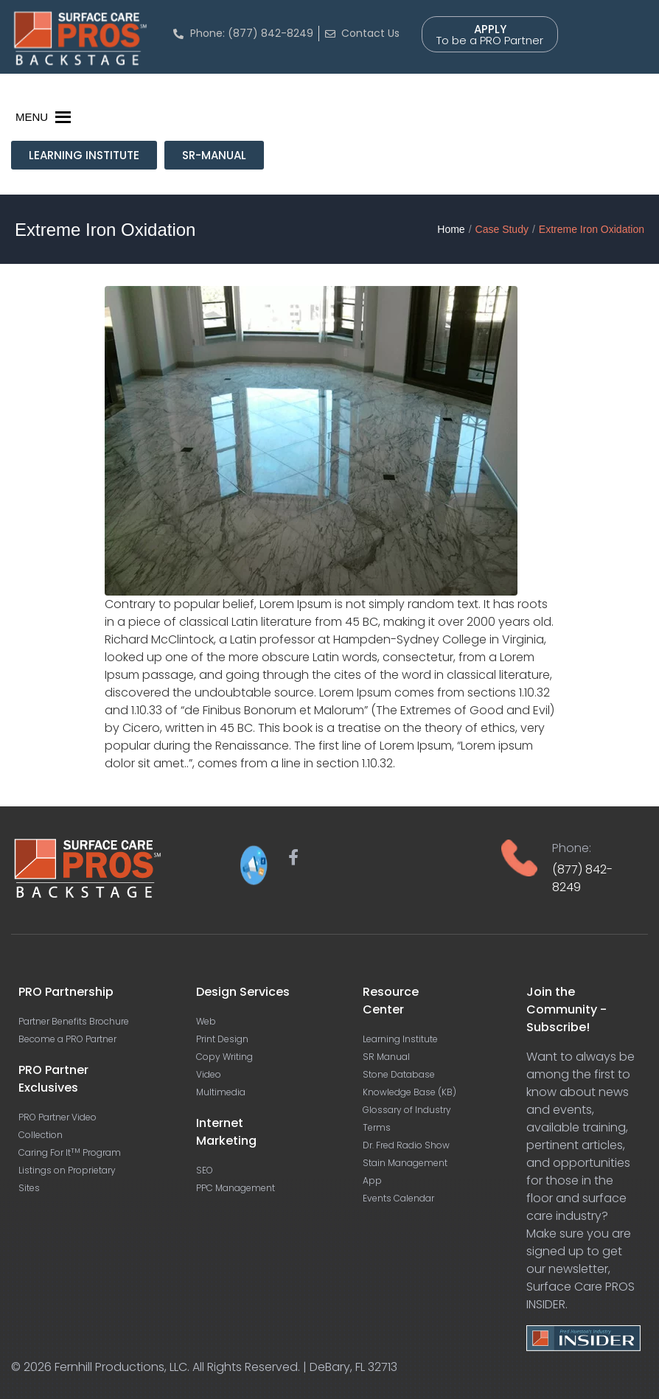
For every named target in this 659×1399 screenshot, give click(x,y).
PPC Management (235, 1188)
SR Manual (386, 1056)
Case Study (502, 229)
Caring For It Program (69, 1152)
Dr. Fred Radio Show (406, 1145)
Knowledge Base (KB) (409, 1092)
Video (208, 1074)
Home (450, 229)
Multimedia (220, 1092)
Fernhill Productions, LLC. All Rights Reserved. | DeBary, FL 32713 (226, 1366)
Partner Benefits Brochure (73, 1021)
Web (206, 1021)
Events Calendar (398, 1198)
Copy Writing (224, 1056)
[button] (31, 117)
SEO (204, 1170)
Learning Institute (400, 1039)
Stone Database (399, 1074)
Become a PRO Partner (67, 1039)
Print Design (222, 1039)
